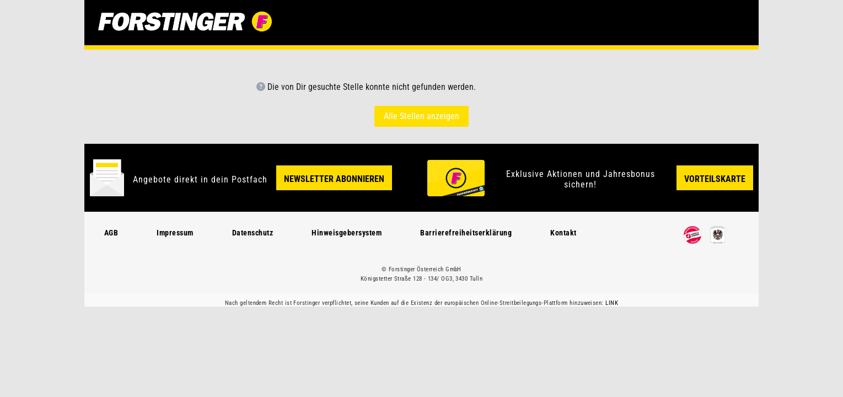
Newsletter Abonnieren (334, 179)
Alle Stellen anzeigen (421, 116)
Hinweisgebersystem (347, 232)
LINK (611, 303)
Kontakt (563, 232)
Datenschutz (252, 232)
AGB (111, 232)
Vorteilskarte (714, 179)
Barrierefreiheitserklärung (466, 232)
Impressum (175, 232)
